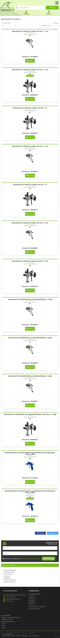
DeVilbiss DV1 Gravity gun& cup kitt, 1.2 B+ (30, 146)
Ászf (30, 635)
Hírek (8, 635)
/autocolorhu (9, 601)
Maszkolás (32, 598)
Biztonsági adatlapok (10, 570)
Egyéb (3, 626)
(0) (48, 12)
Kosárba (30, 61)
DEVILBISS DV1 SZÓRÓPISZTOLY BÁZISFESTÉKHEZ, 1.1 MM (30, 299)
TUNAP (3, 624)
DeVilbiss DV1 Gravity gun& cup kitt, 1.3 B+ (30, 223)
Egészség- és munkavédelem (10, 617)
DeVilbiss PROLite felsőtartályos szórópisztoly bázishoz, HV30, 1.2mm (30, 453)
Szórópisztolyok (7, 620)
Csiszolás (31, 596)
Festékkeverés (6, 615)
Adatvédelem (36, 635)
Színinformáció (8, 574)
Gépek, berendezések (8, 622)
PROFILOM (26, 12)
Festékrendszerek (34, 594)
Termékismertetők (9, 572)
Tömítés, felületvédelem (36, 606)
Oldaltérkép (24, 635)
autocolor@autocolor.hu (13, 599)
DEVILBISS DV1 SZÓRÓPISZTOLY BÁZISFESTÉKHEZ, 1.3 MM (30, 376)
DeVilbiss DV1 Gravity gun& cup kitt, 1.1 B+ (30, 31)
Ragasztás (31, 602)
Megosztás (40, 533)
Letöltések (7, 576)
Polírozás (31, 600)
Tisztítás (31, 604)
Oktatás (13, 635)
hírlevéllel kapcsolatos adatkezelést (31, 558)
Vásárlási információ (9, 582)
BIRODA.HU (8, 634)
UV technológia (33, 608)
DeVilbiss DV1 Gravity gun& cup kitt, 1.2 (30, 108)
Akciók (3, 628)
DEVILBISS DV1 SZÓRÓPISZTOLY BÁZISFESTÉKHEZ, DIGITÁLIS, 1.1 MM (30, 414)
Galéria (18, 635)
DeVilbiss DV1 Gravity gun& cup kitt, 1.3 (30, 185)
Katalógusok (7, 578)
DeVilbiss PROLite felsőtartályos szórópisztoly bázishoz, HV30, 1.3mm (30, 492)
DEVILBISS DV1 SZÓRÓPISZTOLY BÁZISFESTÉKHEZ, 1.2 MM (30, 338)
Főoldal (3, 635)
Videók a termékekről (10, 580)
